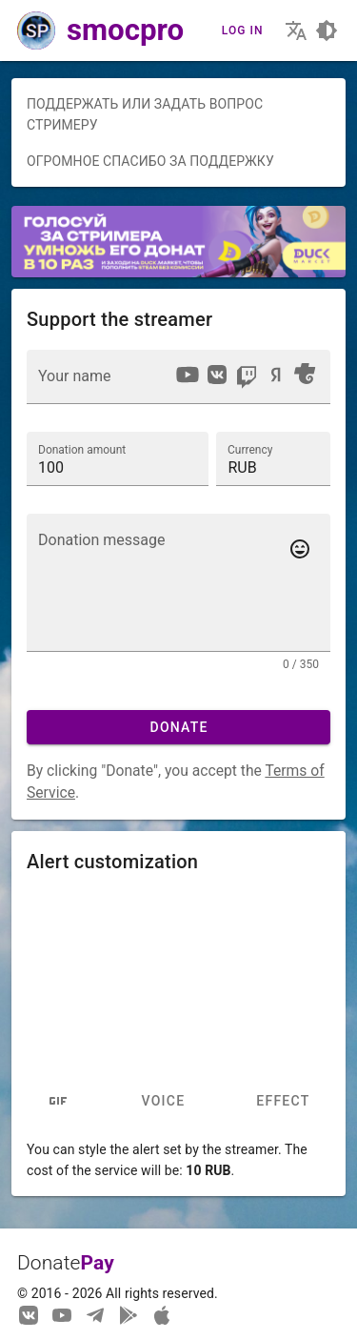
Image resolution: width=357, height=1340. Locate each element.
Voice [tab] (163, 1100)
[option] (187, 374)
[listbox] (245, 377)
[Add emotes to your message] (300, 549)
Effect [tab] (282, 1100)
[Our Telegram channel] (95, 1314)
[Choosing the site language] (296, 30)
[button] (273, 458)
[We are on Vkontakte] (28, 1314)
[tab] (58, 1101)
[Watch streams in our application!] (161, 1314)
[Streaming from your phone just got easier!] (128, 1314)
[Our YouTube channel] (61, 1314)
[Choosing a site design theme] (326, 30)
